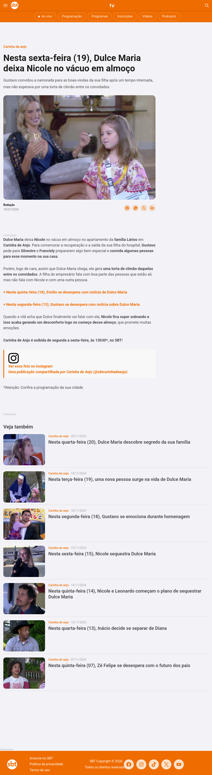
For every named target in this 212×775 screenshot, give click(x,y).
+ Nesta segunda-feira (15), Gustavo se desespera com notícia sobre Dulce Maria (71, 304)
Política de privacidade (46, 764)
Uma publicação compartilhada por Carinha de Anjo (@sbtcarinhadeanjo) (67, 372)
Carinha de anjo (15, 47)
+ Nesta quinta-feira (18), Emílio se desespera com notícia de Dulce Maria (65, 292)
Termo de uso (40, 770)
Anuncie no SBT (41, 758)
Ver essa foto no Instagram (30, 366)
